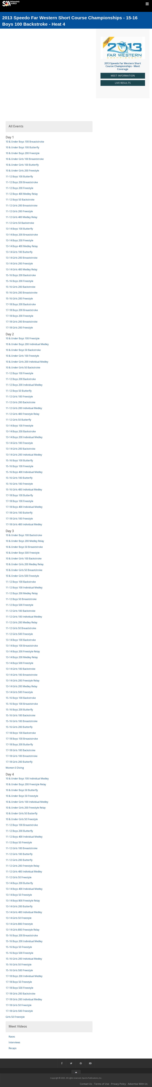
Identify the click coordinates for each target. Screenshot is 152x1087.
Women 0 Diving (15, 767)
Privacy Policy (118, 1084)
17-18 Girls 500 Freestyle (19, 1011)
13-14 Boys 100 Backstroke (21, 640)
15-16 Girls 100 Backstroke (20, 715)
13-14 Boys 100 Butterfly (19, 228)
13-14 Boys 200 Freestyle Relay (23, 651)
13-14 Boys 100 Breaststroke (22, 645)
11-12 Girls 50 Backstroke (20, 223)
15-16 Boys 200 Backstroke (21, 275)
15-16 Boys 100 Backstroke (21, 698)
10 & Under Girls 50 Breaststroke (24, 570)
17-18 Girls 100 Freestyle (19, 518)
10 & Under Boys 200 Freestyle (22, 153)
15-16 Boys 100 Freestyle (19, 466)
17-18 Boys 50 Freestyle (19, 981)
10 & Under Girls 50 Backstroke (23, 367)
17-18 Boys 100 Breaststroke (22, 738)
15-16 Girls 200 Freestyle (19, 298)
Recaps (12, 1048)
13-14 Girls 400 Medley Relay (21, 269)
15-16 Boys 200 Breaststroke (22, 935)
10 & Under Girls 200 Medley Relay (24, 564)
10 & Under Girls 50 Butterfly (21, 813)
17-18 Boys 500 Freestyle (19, 987)
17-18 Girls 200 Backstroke (20, 993)
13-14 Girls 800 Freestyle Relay (22, 929)
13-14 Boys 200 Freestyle (19, 240)
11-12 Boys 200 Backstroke (21, 379)
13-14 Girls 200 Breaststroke (21, 257)
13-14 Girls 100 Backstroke (20, 668)
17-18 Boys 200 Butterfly (19, 744)
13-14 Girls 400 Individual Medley (24, 912)
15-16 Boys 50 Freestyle (19, 947)
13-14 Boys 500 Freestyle (19, 663)
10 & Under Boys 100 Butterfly (22, 147)
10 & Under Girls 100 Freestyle (22, 355)
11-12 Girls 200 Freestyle (19, 211)
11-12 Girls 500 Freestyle (19, 634)
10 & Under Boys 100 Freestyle (22, 338)
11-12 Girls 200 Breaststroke (21, 205)
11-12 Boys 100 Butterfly (19, 176)
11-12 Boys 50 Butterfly (19, 390)
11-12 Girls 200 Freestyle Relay (22, 865)
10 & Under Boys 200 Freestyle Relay (26, 784)
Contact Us (86, 1084)
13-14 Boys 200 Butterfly (19, 883)
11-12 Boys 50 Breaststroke (21, 599)
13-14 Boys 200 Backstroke (21, 431)
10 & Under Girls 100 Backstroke (24, 558)
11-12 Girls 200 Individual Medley (24, 408)
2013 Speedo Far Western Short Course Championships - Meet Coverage (122, 66)
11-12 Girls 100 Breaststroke (21, 848)
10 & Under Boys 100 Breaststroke (25, 141)
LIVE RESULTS (123, 83)
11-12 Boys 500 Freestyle (19, 605)
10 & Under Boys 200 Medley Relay (25, 541)
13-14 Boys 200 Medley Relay (22, 657)
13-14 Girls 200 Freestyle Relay (22, 680)
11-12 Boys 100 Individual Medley (24, 587)
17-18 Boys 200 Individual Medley (24, 976)
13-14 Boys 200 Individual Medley (24, 437)
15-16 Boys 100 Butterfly (19, 460)
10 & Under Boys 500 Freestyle (22, 552)
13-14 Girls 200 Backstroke (20, 448)
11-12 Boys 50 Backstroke (20, 199)
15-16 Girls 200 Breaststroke (21, 292)
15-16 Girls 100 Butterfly (19, 477)
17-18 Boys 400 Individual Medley (24, 507)
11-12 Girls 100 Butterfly (19, 854)
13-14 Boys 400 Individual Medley (24, 889)
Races (12, 1036)
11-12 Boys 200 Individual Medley (24, 384)
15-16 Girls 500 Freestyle (19, 970)
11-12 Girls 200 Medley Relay (21, 622)
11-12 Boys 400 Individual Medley (24, 836)
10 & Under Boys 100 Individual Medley (27, 778)
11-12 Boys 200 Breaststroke (22, 182)
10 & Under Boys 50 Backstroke (23, 350)
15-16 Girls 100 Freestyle (19, 483)
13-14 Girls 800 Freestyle (19, 924)
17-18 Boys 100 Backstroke (21, 733)
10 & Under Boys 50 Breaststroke (24, 547)
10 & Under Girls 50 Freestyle (22, 819)
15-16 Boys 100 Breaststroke (22, 703)
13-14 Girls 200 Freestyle (19, 263)
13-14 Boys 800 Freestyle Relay (23, 900)
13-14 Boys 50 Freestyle (19, 894)
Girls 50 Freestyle (15, 1016)
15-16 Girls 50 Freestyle (18, 964)
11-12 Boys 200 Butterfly (19, 831)
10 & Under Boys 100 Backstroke (24, 535)
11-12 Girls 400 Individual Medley (24, 871)
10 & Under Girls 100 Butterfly (22, 164)
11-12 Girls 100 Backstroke (20, 610)
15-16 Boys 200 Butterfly (19, 709)
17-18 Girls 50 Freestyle (18, 1005)
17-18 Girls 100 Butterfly (19, 512)
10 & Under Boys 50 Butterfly (22, 790)
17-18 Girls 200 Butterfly (19, 761)
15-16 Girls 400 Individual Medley (24, 489)
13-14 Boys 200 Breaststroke (22, 234)
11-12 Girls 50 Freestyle (18, 877)
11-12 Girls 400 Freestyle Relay (22, 414)
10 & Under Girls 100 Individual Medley (27, 801)
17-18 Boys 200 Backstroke (21, 304)
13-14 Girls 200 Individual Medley (24, 454)
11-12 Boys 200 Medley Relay (22, 593)
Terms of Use (101, 1084)
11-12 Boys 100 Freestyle (19, 373)
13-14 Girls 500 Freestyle (19, 692)
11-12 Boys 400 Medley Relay (22, 193)
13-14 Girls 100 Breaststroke (21, 674)
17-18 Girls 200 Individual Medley (24, 999)
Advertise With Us (138, 1084)
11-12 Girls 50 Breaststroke (21, 628)
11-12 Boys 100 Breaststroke (22, 825)
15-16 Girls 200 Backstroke (20, 286)
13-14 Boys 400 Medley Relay (22, 246)
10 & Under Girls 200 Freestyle (22, 170)
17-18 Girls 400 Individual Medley (24, 524)
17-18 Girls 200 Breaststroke (21, 321)
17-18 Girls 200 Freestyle (19, 327)
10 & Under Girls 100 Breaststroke (25, 159)
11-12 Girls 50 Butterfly (18, 419)
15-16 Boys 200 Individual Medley (24, 941)
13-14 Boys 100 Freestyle (19, 425)
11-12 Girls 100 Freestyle (19, 396)
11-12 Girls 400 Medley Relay (21, 217)
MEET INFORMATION (123, 75)
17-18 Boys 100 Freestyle (19, 501)
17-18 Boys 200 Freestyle (19, 315)
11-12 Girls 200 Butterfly (19, 860)
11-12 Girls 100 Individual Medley (24, 616)
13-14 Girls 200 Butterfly (19, 906)
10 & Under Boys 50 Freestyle (22, 796)
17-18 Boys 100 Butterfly (19, 495)
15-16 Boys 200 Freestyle (19, 281)
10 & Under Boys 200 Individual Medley (27, 344)
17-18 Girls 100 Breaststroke (21, 756)
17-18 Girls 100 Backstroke (20, 750)
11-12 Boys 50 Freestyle (19, 842)
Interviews (14, 1042)
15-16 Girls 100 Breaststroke (21, 721)
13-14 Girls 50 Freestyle (18, 918)
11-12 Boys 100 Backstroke (21, 581)
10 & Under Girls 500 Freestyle (22, 575)
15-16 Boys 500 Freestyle (19, 953)
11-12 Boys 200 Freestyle (19, 188)
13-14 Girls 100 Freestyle (19, 443)
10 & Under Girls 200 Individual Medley (27, 361)
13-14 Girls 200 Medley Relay (21, 686)
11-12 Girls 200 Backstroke (20, 402)
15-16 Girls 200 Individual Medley (24, 958)
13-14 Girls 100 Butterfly (19, 252)
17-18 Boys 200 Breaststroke (22, 310)
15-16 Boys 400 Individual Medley (24, 472)
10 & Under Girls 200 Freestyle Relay (26, 807)
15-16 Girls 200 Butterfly (19, 727)
